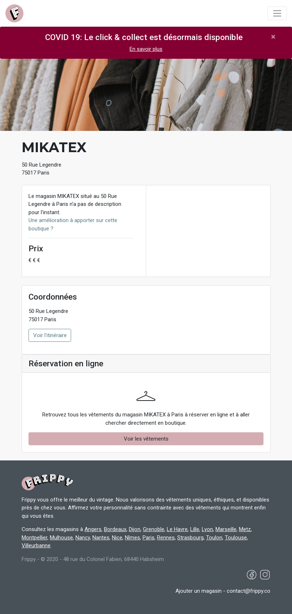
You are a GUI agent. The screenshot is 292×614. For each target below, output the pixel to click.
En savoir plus (146, 49)
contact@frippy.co (248, 591)
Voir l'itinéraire (50, 335)
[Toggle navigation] (277, 13)
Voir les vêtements (146, 439)
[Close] (273, 36)
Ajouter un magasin (198, 591)
